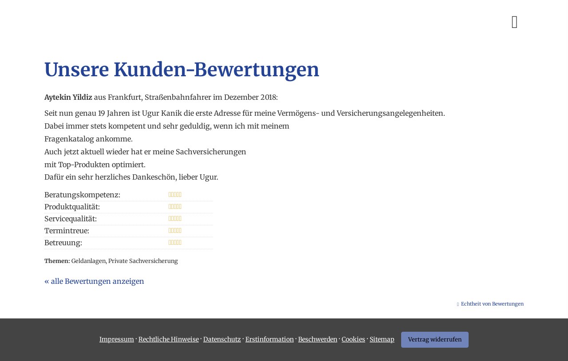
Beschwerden (317, 339)
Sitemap (382, 339)
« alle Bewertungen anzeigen (94, 281)
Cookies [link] (353, 339)
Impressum (116, 339)
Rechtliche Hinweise (168, 339)
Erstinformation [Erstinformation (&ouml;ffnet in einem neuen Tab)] (269, 339)
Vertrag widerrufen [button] (435, 339)
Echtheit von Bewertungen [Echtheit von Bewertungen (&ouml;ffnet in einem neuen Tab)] (492, 304)
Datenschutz (222, 339)
